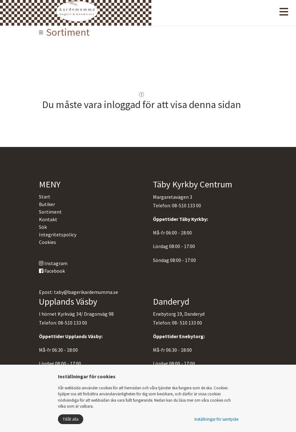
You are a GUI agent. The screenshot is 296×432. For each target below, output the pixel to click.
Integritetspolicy (57, 234)
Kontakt (48, 219)
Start (44, 196)
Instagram (53, 263)
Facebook (52, 271)
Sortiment (50, 212)
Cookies (47, 242)
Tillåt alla (71, 419)
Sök (43, 227)
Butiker (47, 204)
